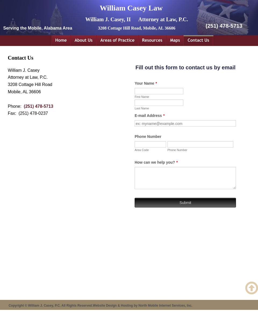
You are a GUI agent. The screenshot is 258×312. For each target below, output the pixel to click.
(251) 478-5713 (38, 106)
